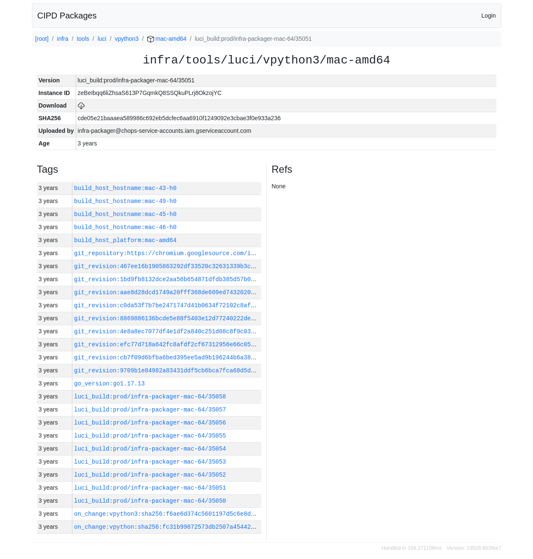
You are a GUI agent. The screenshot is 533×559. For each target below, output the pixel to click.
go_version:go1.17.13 (109, 384)
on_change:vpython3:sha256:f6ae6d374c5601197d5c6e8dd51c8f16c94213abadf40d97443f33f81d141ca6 (233, 514)
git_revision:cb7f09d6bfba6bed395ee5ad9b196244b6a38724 (167, 357)
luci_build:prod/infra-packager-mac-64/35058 (150, 397)
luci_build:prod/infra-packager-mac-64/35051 (150, 488)
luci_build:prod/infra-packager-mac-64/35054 (150, 449)
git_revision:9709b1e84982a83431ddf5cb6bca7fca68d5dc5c (167, 370)
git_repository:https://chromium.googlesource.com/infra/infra (180, 253)
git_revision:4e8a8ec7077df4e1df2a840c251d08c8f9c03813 (167, 331)
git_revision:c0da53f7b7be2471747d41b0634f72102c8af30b (167, 305)
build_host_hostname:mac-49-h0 (125, 201)
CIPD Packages (67, 15)
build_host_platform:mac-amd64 (125, 240)
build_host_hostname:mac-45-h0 (125, 214)
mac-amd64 (167, 38)
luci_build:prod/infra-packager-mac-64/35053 (150, 462)
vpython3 (127, 38)
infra (62, 38)
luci (102, 38)
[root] (42, 38)
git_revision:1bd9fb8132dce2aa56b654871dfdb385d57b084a (167, 279)
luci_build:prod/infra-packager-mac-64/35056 (150, 423)
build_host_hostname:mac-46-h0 (125, 227)
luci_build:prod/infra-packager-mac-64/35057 (150, 410)
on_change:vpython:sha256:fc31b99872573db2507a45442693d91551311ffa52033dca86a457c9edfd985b (231, 527)
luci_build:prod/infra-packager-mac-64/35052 (150, 475)
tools (83, 38)
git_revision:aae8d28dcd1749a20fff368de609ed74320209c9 (167, 292)
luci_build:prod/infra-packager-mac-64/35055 (150, 436)
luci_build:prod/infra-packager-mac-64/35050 (150, 501)
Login (488, 15)
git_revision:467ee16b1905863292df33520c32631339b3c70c (167, 266)
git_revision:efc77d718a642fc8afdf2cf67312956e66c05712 (167, 344)
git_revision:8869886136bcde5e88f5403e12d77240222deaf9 (167, 318)
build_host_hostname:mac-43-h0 (125, 188)
